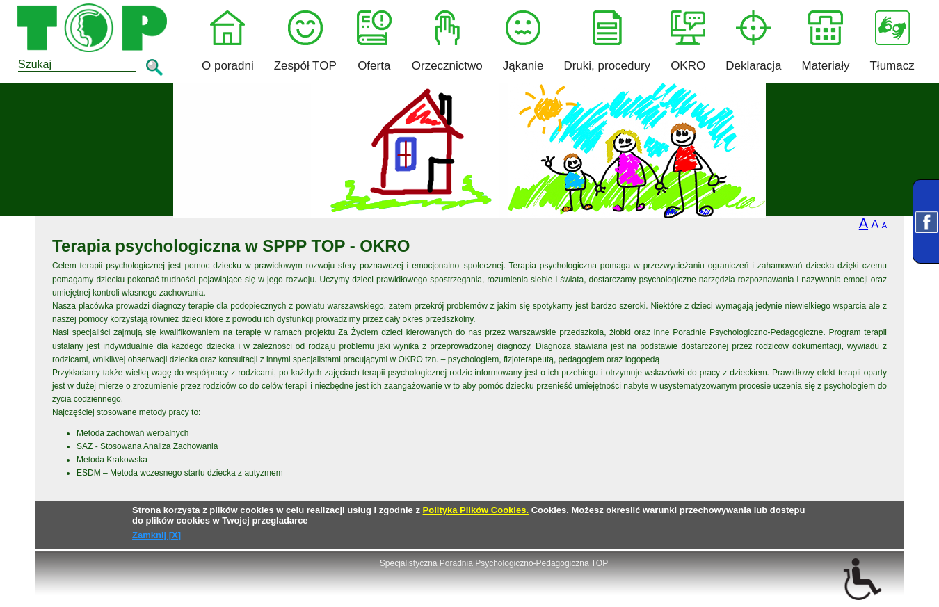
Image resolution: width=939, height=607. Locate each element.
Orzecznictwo (447, 41)
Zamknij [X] (156, 535)
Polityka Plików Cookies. (476, 510)
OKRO (688, 41)
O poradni (228, 41)
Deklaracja (753, 41)
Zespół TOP (305, 41)
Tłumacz (891, 41)
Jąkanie (523, 41)
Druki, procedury (606, 41)
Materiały (826, 41)
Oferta (374, 41)
